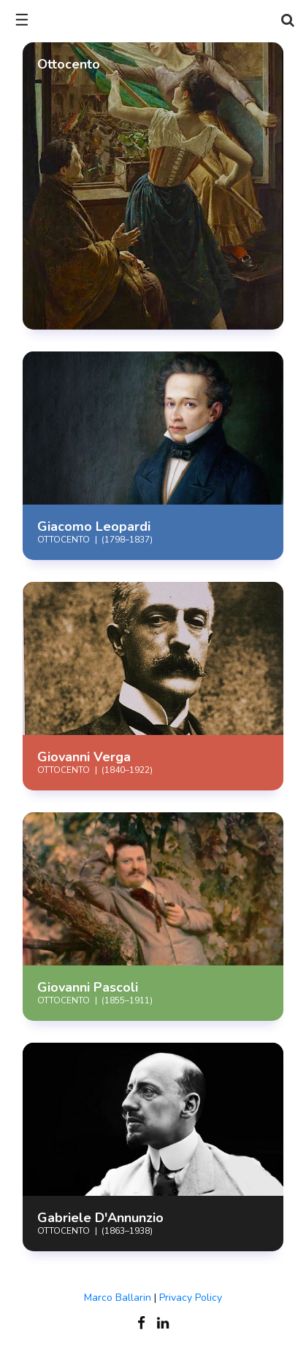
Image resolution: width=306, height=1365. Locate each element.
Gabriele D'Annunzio (100, 1217)
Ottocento (63, 770)
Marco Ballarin (117, 1297)
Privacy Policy (190, 1297)
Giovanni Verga (84, 757)
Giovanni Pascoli (87, 987)
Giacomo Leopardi (93, 526)
